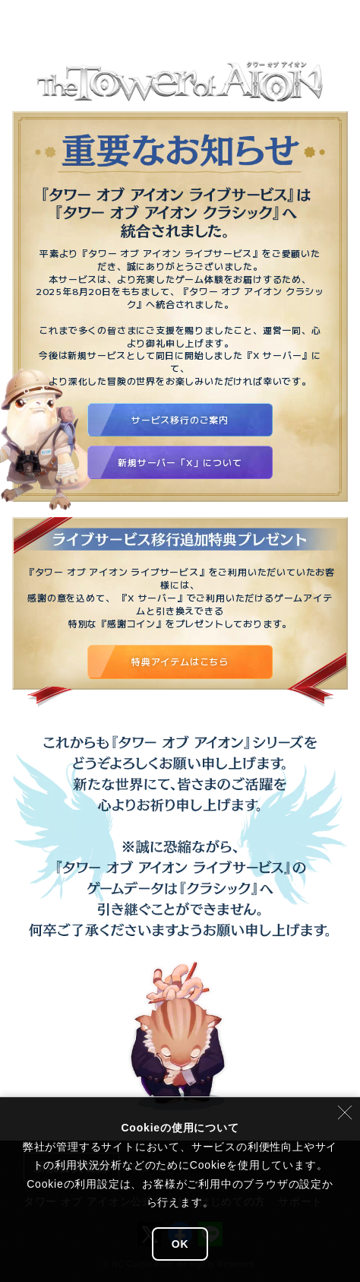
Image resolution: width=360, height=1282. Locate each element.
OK (180, 1244)
